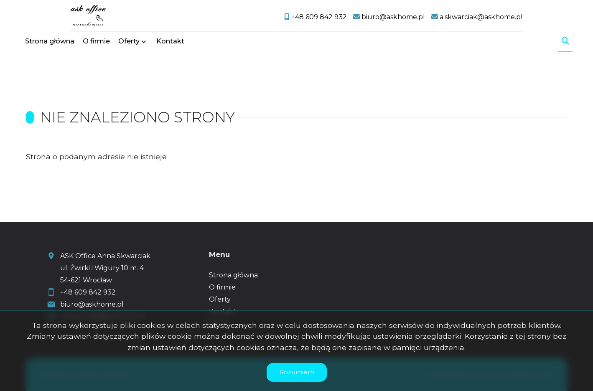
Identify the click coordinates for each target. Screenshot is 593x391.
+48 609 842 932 (88, 292)
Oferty (129, 68)
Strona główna (49, 68)
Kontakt (170, 68)
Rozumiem (296, 372)
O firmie (96, 68)
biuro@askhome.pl (92, 304)
